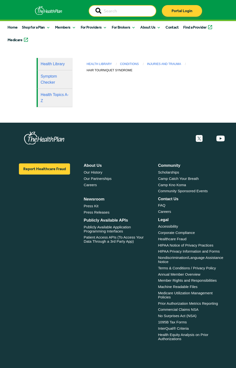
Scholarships (168, 172)
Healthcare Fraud (172, 239)
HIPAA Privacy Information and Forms (189, 251)
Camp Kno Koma (172, 185)
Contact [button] (172, 27)
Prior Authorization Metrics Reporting (188, 303)
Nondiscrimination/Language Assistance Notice (190, 260)
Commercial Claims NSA (178, 309)
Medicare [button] (15, 40)
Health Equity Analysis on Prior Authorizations (183, 337)
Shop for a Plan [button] (33, 27)
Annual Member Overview (179, 274)
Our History (93, 172)
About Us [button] (147, 27)
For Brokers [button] (121, 27)
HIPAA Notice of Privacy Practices (185, 245)
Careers (90, 185)
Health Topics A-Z (55, 98)
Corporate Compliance (176, 233)
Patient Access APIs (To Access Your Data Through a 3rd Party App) (113, 239)
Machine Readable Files (177, 287)
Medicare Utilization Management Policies (185, 295)
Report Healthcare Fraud (44, 169)
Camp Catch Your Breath (178, 178)
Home (12, 27)
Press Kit (91, 206)
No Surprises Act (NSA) (177, 316)
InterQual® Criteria (173, 328)
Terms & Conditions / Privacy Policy (187, 268)
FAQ (161, 205)
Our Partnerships (97, 178)
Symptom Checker (49, 79)
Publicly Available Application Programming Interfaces (107, 229)
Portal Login (182, 10)
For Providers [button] (91, 27)
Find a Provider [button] (194, 27)
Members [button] (63, 27)
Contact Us (168, 199)
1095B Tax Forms (172, 322)
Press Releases (96, 212)
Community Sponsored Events (183, 191)
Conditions (129, 64)
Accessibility (168, 226)
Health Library (53, 64)
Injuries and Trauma (164, 64)
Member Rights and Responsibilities (187, 280)
